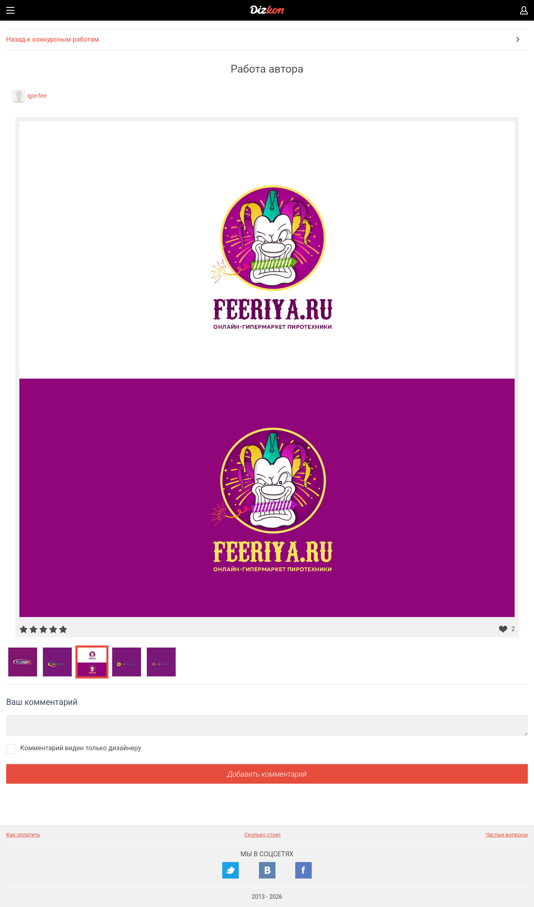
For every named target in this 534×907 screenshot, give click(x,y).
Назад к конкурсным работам (52, 39)
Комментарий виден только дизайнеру (80, 748)
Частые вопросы (506, 835)
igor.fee (36, 95)
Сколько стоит (263, 835)
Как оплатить (23, 835)
